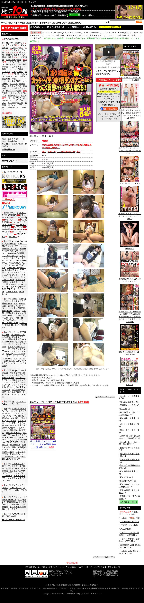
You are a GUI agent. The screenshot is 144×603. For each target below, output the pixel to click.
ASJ (23, 263)
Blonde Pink (15, 444)
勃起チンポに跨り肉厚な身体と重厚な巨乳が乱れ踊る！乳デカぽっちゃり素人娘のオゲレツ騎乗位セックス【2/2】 (130, 316)
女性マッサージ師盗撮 (130, 448)
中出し (20, 71)
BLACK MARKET (9, 437)
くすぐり (6, 81)
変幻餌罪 (14, 454)
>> (8, 149)
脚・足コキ (7, 55)
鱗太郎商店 (12, 502)
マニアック (17, 466)
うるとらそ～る (16, 258)
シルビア (21, 344)
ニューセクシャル (11, 404)
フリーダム (15, 440)
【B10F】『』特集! (130, 518)
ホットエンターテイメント (13, 455)
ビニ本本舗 (11, 420)
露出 (19, 91)
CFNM (5, 43)
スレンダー (15, 100)
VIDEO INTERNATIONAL (14, 214)
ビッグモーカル (15, 423)
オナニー (17, 64)
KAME (14, 299)
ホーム (4, 23)
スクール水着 (14, 88)
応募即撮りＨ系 (16, 282)
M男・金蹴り (15, 43)
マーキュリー (17, 464)
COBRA (6, 232)
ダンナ (18, 139)
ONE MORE (11, 516)
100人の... (124, 409)
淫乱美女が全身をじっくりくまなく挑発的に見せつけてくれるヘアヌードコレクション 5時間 (130, 113)
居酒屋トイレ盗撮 (128, 405)
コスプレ (12, 86)
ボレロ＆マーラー (18, 459)
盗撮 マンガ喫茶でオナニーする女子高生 (129, 352)
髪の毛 (11, 141)
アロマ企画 (8, 251)
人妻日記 (21, 425)
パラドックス (17, 413)
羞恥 (10, 95)
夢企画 (24, 490)
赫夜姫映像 (7, 303)
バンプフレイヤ (9, 416)
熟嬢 (16, 358)
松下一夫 (6, 466)
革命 (21, 299)
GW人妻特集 (125, 529)
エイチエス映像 (14, 278)
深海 (4, 346)
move (17, 468)
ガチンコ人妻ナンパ (129, 424)
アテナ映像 (11, 244)
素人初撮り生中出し (129, 418)
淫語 (4, 69)
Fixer (13, 447)
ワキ (19, 98)
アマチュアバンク (13, 273)
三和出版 (6, 337)
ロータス (12, 509)
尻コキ (17, 55)
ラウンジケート (18, 497)
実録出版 (16, 337)
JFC (23, 339)
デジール (16, 385)
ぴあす (23, 418)
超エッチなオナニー (129, 430)
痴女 (10, 57)
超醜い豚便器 (8, 377)
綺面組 (22, 308)
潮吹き (9, 64)
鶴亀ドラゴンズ (18, 380)
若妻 (19, 59)
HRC (18, 260)
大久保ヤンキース (10, 284)
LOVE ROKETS (9, 499)
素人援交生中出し (128, 402)
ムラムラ (14, 471)
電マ (23, 95)
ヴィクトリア (8, 260)
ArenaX (23, 248)
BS (3, 420)
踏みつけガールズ (14, 432)
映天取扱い (15, 263)
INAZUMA (12, 253)
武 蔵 (23, 468)
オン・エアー (14, 272)
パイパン (12, 98)
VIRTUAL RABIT (19, 409)
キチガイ (6, 144)
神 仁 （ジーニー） (14, 356)
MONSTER (19, 229)
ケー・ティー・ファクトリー (13, 321)
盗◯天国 (16, 389)
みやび (22, 471)
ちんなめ (129, 384)
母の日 (21, 411)
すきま (11, 346)
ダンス (16, 95)
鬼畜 (5, 93)
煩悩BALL (6, 418)
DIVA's (9, 387)
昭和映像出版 (14, 339)
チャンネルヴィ (16, 375)
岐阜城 (15, 308)
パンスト (17, 62)
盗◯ (19, 81)
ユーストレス (16, 487)
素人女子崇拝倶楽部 (13, 359)
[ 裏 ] (50, 136)
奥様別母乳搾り (127, 481)
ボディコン (11, 91)
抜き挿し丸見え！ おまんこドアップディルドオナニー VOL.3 (129, 215)
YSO (14, 514)
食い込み (14, 83)
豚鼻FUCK (129, 248)
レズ (17, 74)
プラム (11, 435)
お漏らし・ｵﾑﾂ (18, 79)
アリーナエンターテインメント (14, 247)
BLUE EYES (12, 442)
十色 (16, 387)
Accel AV (15, 241)
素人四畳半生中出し (129, 471)
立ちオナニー (17, 67)
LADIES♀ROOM (10, 504)
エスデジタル (8, 265)
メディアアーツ (9, 473)
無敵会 (5, 471)
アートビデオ (12, 291)
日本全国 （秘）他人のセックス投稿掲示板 (129, 437)
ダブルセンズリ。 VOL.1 (130, 182)
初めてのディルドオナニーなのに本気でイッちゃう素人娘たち (130, 149)
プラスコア (20, 435)
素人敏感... (124, 477)
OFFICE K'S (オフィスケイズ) (14, 285)
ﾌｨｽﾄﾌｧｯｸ (12, 103)
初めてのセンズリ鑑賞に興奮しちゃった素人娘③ (130, 78)
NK (13, 401)
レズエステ (20, 141)
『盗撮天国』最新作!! (129, 522)
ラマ (20, 499)
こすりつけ (13, 69)
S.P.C (4, 294)
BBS (20, 428)
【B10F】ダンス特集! (129, 525)
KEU (8, 313)
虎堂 (19, 392)
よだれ (15, 144)
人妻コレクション (13, 424)
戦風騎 (9, 354)
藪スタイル (17, 485)
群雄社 (18, 325)
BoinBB (21, 416)
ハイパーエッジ (10, 411)
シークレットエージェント (14, 343)
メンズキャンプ (15, 478)
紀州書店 (12, 306)
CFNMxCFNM (8, 342)
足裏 (10, 62)
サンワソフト (12, 220)
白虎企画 (6, 229)
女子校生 (10, 45)
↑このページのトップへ (105, 397)
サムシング (17, 332)
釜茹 (16, 303)
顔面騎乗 (6, 79)
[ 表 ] (43, 136)
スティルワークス (13, 363)
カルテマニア (17, 301)
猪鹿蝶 (21, 253)
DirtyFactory (17, 370)
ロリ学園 (22, 502)
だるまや (14, 373)
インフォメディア (10, 256)
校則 (21, 144)
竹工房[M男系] (20, 217)
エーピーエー (13, 267)
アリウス (9, 246)
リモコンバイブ (15, 93)
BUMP (15, 418)
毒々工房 (12, 392)
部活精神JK (15, 430)
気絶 (14, 81)
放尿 (22, 76)
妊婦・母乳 (11, 59)
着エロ (20, 103)
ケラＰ (13, 318)
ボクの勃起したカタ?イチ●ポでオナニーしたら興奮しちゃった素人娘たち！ (43, 443)
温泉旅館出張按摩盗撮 (130, 459)
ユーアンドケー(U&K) (13, 488)
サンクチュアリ (18, 334)
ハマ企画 (19, 227)
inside (21, 291)
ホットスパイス (13, 449)
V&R (21, 437)
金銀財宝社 (7, 311)
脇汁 (4, 139)
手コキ (22, 52)
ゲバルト (18, 315)
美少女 (5, 48)
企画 (19, 86)
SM (7, 76)
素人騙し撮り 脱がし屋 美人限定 (129, 443)
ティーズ (13, 236)
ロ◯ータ (14, 48)
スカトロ (14, 76)
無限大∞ (9, 468)
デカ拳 (15, 382)
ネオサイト (21, 401)
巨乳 (14, 71)
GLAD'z (17, 311)
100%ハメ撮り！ (9, 428)
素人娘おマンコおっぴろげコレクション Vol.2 (130, 279)
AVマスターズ (16, 277)
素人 (11, 23)
